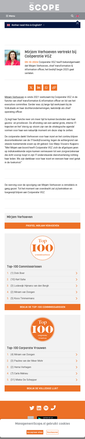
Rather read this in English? (24, 25)
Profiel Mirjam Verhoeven (42, 225)
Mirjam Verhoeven (14, 97)
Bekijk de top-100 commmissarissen (42, 307)
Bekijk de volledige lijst (42, 388)
